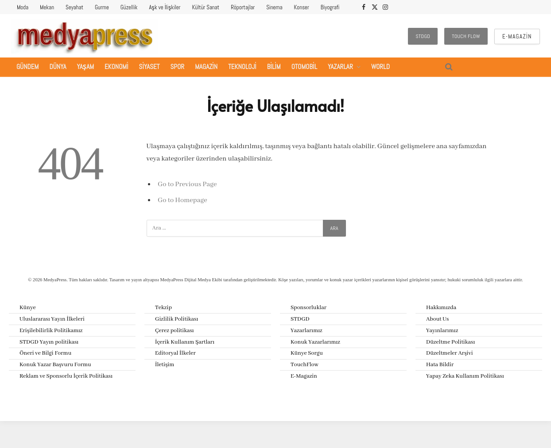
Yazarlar (340, 66)
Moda (22, 7)
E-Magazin (517, 36)
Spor (178, 66)
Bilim (274, 66)
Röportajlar (243, 7)
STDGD (422, 36)
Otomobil (304, 66)
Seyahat (74, 7)
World (380, 66)
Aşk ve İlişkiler (164, 7)
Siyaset (149, 66)
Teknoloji (242, 66)
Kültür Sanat (206, 7)
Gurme (102, 7)
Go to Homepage (182, 200)
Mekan (47, 7)
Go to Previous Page (187, 184)
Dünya (57, 66)
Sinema (274, 7)
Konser (301, 7)
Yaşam (85, 66)
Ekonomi (116, 66)
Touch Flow (466, 36)
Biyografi (330, 7)
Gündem (27, 66)
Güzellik (129, 7)
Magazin (206, 66)
